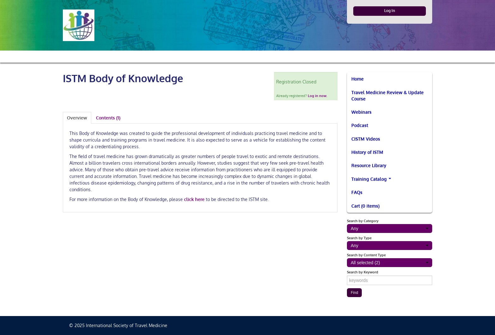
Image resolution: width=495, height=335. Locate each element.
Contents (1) (108, 117)
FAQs (356, 192)
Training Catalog (371, 179)
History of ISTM (367, 152)
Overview (77, 117)
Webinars (361, 112)
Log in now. (317, 96)
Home (357, 79)
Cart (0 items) (365, 206)
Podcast (359, 125)
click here (194, 199)
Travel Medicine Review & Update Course (387, 95)
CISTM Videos (365, 139)
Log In (389, 10)
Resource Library (368, 165)
